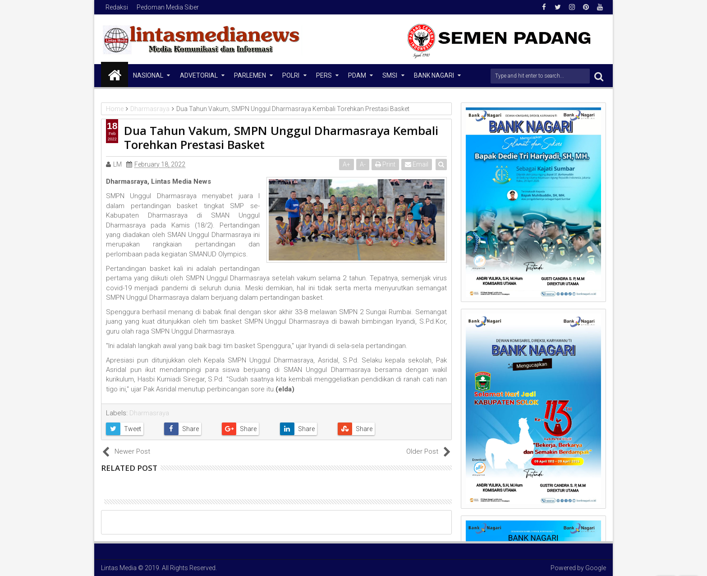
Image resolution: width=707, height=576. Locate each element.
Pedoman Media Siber (168, 7)
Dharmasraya (149, 413)
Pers (324, 75)
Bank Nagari (434, 75)
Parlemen (250, 75)
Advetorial (199, 75)
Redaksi (117, 7)
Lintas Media (119, 567)
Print (386, 164)
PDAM (357, 75)
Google (595, 567)
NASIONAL (148, 75)
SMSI (389, 75)
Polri (290, 75)
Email (417, 164)
